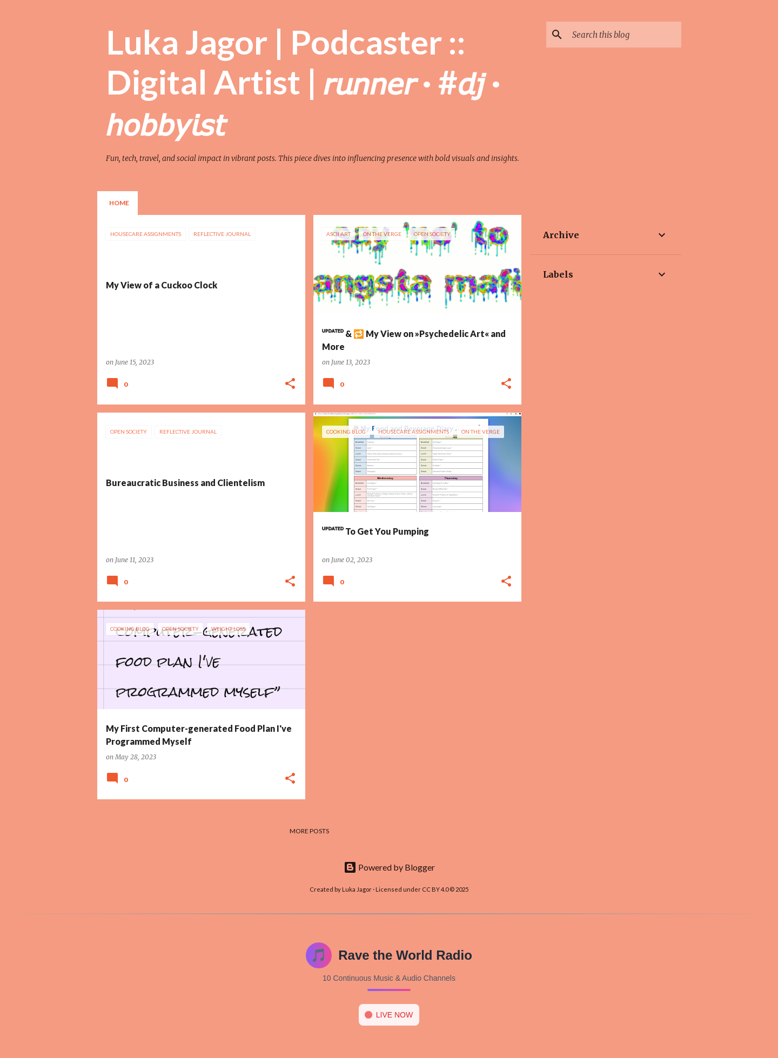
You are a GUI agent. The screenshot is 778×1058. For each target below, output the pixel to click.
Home (119, 203)
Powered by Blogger (389, 867)
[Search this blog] (624, 35)
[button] (290, 384)
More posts (309, 831)
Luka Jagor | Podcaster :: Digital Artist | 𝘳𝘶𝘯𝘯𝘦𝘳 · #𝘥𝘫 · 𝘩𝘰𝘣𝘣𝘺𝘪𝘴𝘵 (303, 82)
